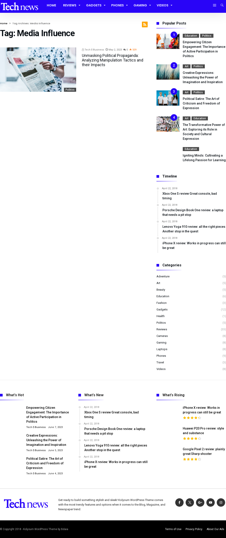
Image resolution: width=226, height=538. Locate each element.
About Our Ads (215, 529)
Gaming (161, 342)
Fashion (161, 302)
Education (191, 35)
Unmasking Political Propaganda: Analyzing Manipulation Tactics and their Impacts (112, 60)
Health (160, 316)
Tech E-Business (93, 49)
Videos (161, 369)
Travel (160, 362)
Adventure (163, 276)
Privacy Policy (194, 529)
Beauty (160, 289)
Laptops (161, 349)
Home (4, 23)
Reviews (161, 329)
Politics (70, 90)
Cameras (162, 336)
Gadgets (162, 309)
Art (186, 66)
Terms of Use (173, 529)
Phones (161, 355)
